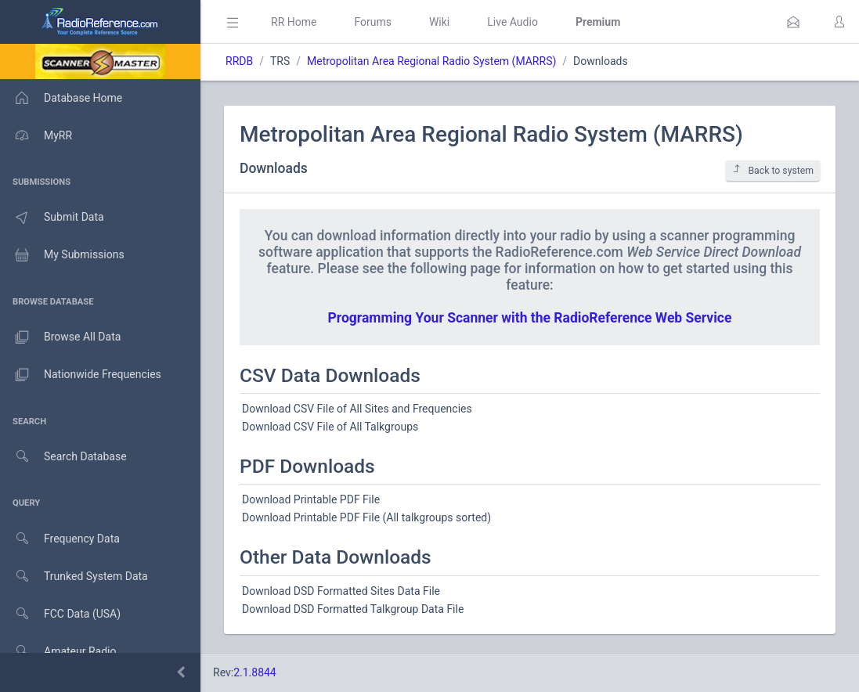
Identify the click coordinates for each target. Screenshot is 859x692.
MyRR (36, 135)
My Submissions (62, 255)
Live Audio (512, 22)
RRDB (239, 61)
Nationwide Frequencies (80, 375)
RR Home (293, 22)
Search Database (63, 456)
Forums (373, 22)
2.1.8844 (254, 672)
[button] (793, 22)
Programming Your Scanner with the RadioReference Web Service (530, 318)
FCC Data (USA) (60, 614)
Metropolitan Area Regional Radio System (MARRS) (431, 61)
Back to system (773, 170)
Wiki (439, 22)
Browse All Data (60, 337)
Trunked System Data (74, 576)
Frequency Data (60, 539)
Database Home (61, 98)
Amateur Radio (58, 651)
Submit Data (52, 218)
